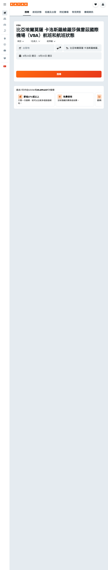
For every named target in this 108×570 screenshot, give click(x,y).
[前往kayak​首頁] (19, 4)
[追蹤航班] (4, 44)
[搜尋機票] (4, 13)
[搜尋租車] (4, 24)
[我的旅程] (4, 58)
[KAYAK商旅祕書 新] (4, 50)
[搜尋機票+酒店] (4, 30)
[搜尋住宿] (4, 19)
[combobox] (20, 41)
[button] (5, 4)
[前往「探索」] (4, 38)
